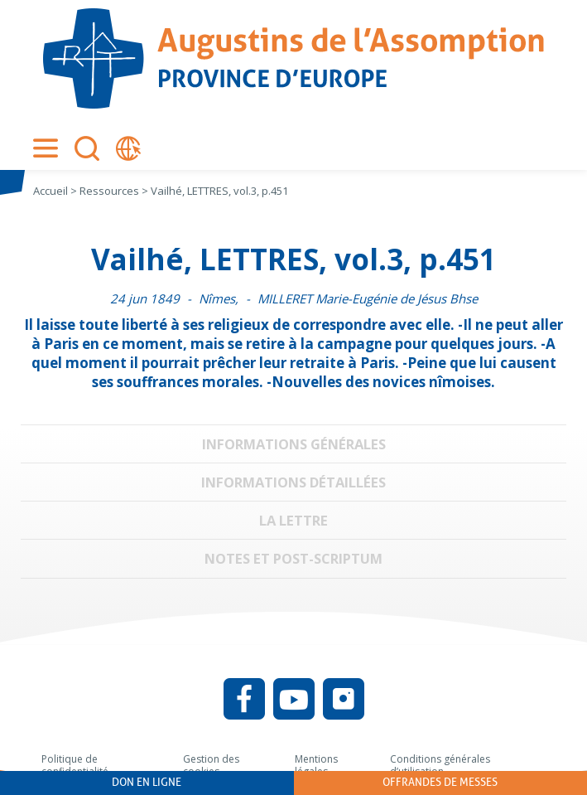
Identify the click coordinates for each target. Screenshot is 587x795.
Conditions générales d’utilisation (440, 765)
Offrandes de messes (440, 782)
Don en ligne (146, 782)
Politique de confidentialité (74, 765)
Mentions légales (316, 765)
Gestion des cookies (211, 765)
